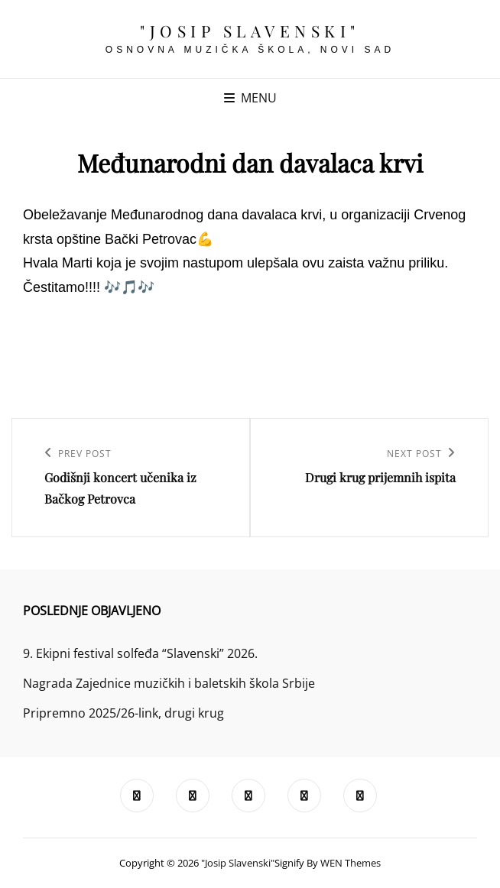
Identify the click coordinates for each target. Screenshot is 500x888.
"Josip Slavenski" (250, 30)
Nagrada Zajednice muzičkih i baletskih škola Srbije (169, 683)
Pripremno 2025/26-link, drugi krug (123, 713)
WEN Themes (350, 863)
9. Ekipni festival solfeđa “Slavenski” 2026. (140, 653)
